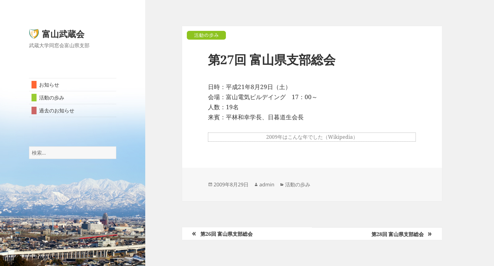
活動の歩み (51, 97)
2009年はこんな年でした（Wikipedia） (312, 136)
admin (266, 184)
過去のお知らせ (56, 110)
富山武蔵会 (63, 34)
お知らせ (49, 84)
